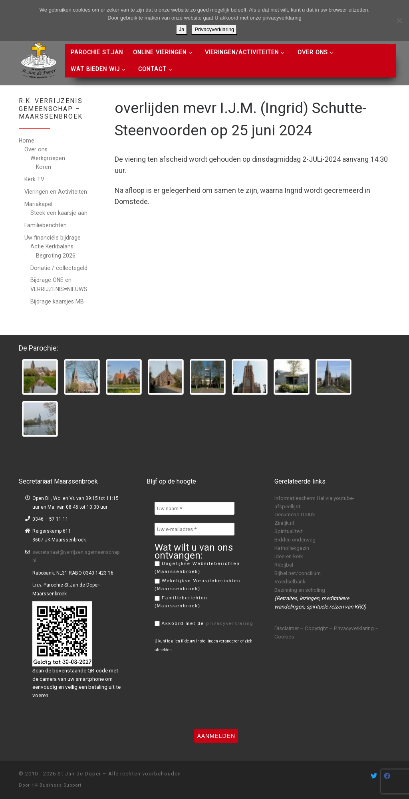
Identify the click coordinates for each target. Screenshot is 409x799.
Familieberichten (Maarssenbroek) (181, 601)
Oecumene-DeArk (294, 514)
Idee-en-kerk (288, 556)
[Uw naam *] (194, 508)
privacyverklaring (229, 623)
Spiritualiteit (288, 531)
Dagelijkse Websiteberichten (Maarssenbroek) (197, 567)
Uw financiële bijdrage (52, 237)
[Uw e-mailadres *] (194, 529)
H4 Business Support (56, 785)
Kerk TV (34, 179)
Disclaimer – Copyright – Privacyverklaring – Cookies (326, 632)
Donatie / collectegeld (58, 268)
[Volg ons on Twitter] (374, 776)
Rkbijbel (283, 564)
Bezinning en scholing (299, 590)
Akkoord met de (204, 624)
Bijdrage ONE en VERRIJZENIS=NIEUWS (58, 284)
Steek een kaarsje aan (58, 213)
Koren (43, 167)
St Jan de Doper (79, 774)
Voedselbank (290, 581)
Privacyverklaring (214, 29)
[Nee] (399, 20)
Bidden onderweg (295, 539)
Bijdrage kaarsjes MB (57, 301)
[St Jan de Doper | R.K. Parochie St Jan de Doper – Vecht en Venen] (39, 59)
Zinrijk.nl (284, 522)
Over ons (36, 149)
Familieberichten (45, 225)
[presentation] (187, 691)
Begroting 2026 (55, 255)
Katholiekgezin (291, 548)
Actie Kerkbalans (51, 246)
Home (26, 140)
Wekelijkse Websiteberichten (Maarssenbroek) (197, 584)
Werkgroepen (47, 158)
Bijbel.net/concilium (297, 573)
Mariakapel (38, 204)
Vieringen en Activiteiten (55, 191)
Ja (182, 29)
